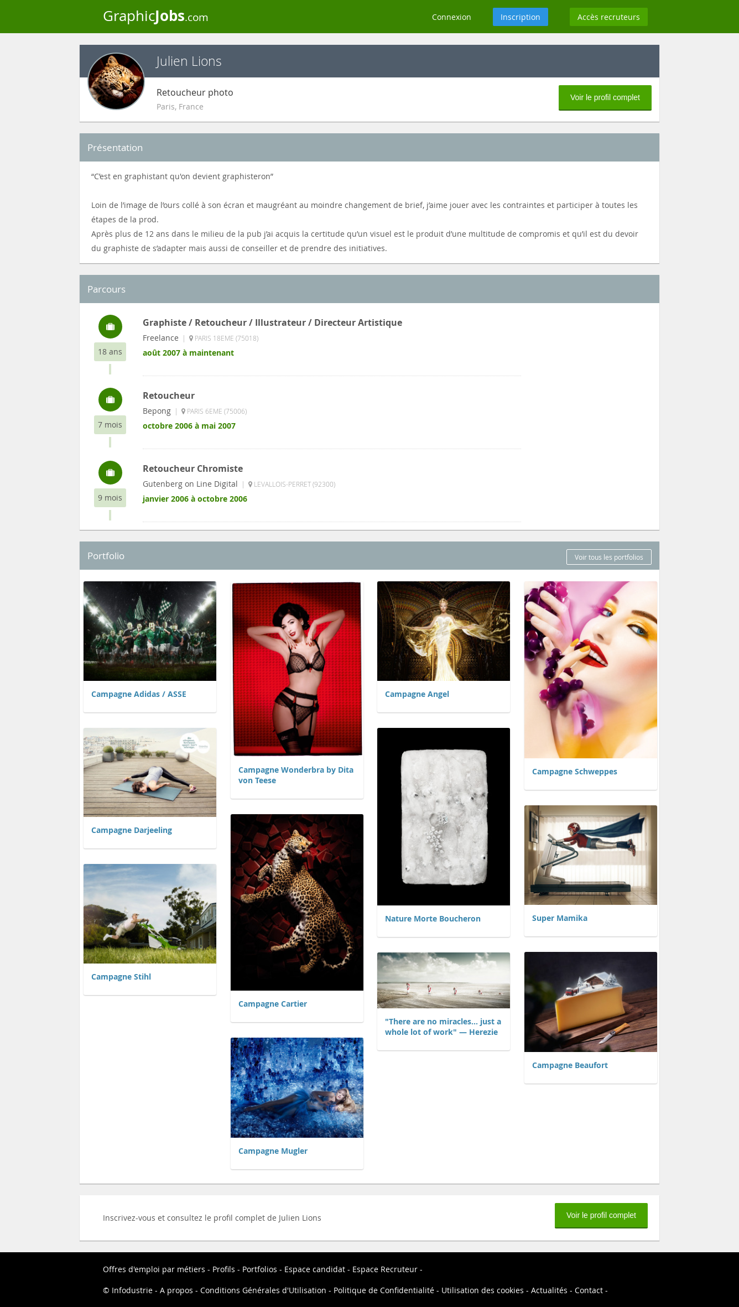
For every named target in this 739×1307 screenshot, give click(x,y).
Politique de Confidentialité (384, 1290)
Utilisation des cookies (482, 1290)
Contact (589, 1290)
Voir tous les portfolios (609, 557)
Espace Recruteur (385, 1269)
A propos (176, 1290)
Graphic (156, 15)
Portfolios (259, 1269)
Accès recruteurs (608, 17)
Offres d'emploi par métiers (154, 1269)
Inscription (520, 17)
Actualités (549, 1290)
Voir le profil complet (605, 97)
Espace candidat (314, 1269)
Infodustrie (132, 1290)
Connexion (451, 17)
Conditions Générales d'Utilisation (263, 1290)
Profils (223, 1269)
